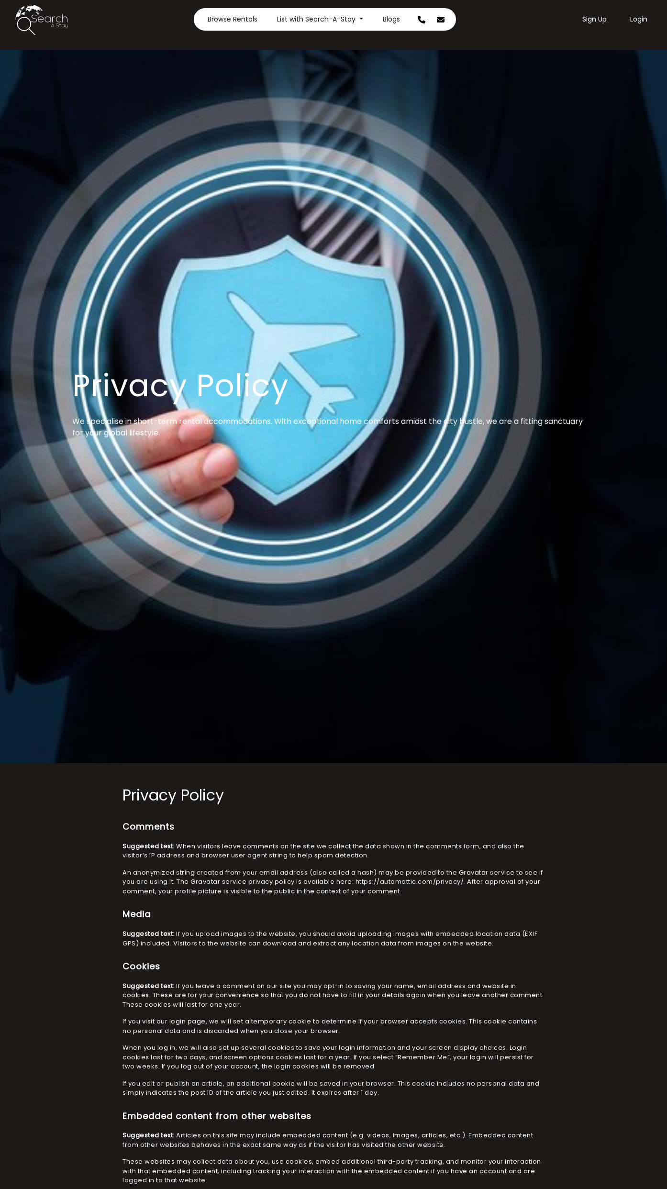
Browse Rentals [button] (232, 19)
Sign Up (594, 19)
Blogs (391, 19)
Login (638, 19)
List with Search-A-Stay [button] (317, 19)
